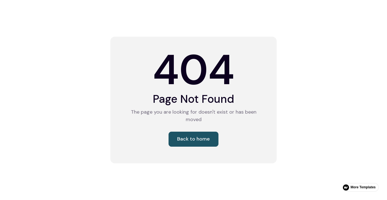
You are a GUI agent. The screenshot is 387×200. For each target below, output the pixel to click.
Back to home (193, 139)
